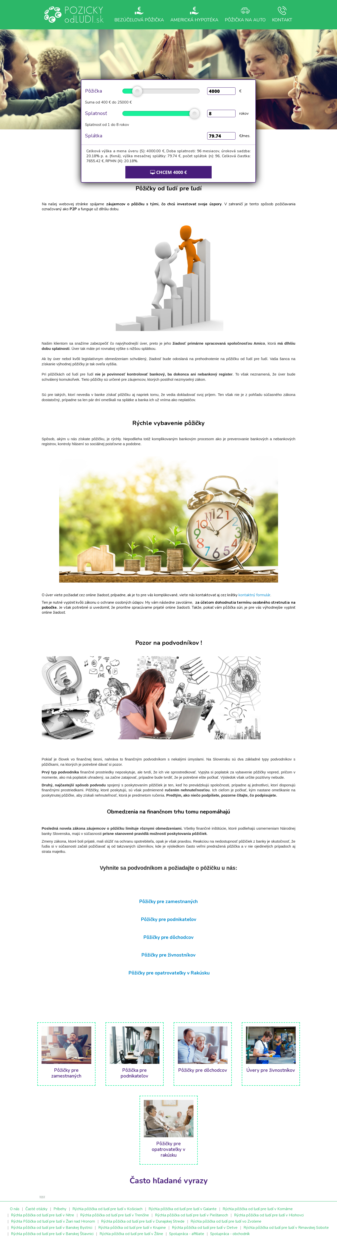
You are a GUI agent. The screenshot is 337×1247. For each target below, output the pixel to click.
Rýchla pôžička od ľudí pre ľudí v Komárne (258, 1213)
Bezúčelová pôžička (136, 16)
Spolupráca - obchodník (230, 1238)
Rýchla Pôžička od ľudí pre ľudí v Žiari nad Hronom (53, 1225)
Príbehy (59, 1213)
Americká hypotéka (192, 16)
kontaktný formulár (254, 599)
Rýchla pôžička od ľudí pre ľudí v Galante (182, 1213)
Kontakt (283, 14)
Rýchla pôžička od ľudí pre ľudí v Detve (205, 1232)
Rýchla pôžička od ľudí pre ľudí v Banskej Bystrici (51, 1232)
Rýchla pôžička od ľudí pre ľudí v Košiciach (107, 1213)
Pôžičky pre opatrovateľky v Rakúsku (169, 977)
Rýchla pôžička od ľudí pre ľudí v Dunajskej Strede (143, 1225)
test (42, 1201)
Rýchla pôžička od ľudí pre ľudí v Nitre (42, 1219)
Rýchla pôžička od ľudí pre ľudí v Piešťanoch (191, 1219)
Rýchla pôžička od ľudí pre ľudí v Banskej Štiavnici (52, 1238)
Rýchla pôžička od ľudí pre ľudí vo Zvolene (226, 1225)
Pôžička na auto (243, 16)
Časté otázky (36, 1213)
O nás (14, 1213)
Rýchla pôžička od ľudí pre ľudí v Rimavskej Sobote (286, 1232)
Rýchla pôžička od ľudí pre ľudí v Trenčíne (114, 1219)
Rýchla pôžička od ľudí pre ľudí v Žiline (131, 1238)
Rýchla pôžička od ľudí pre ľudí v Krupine (132, 1232)
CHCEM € (168, 176)
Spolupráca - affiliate (186, 1238)
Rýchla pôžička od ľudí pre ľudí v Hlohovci (269, 1219)
